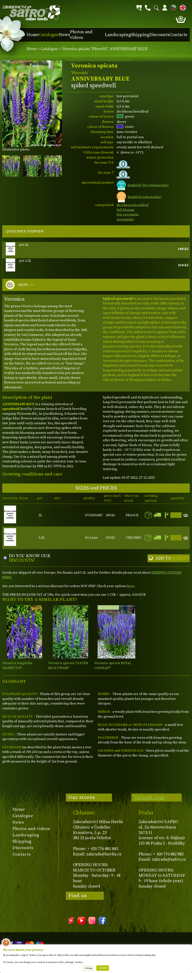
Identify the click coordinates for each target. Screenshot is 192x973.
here (130, 586)
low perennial (128, 214)
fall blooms (125, 210)
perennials (125, 219)
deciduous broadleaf (133, 205)
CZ (172, 7)
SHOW (26, 285)
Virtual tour (149, 797)
